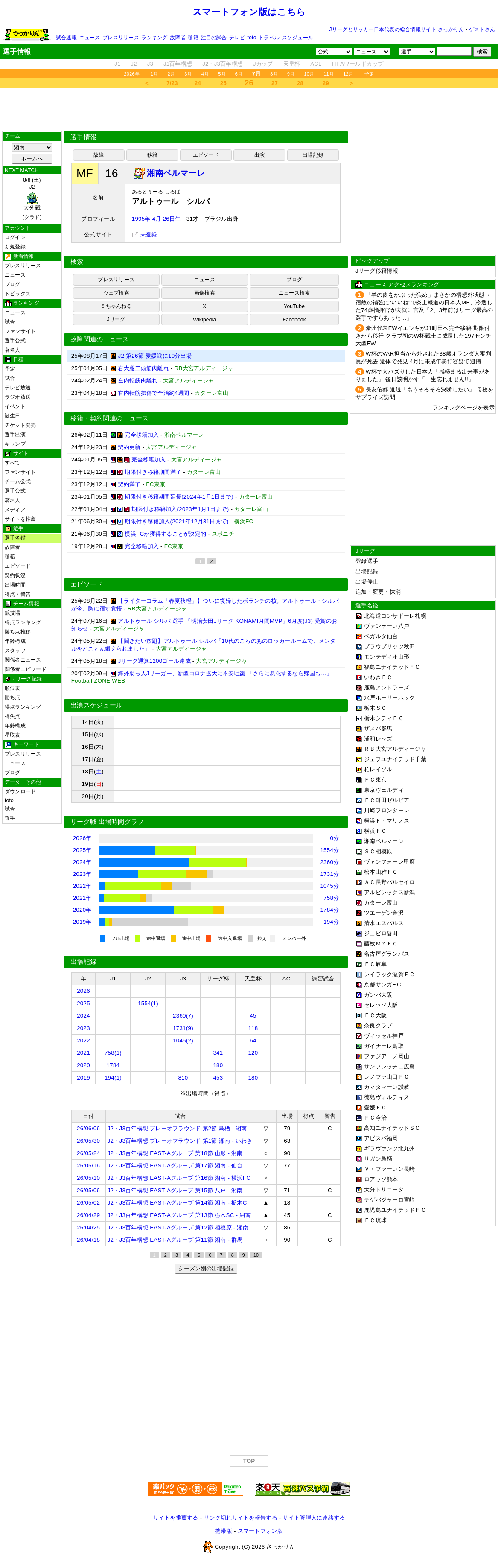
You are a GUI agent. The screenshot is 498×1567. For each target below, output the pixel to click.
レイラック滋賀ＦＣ (389, 974)
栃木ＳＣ (375, 708)
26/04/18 (88, 1240)
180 (218, 1065)
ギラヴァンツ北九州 (389, 1148)
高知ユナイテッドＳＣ (392, 1128)
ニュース (89, 38)
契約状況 (15, 575)
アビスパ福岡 (381, 1138)
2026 (83, 991)
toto (252, 38)
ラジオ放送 (18, 397)
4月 (205, 73)
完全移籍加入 (142, 435)
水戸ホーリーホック (389, 697)
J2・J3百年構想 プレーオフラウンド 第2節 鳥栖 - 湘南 (177, 1128)
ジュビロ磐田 (381, 933)
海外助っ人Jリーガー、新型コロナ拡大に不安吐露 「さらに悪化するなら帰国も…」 (225, 673)
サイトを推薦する (175, 1517)
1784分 (329, 910)
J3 (150, 64)
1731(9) (183, 1028)
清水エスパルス (384, 923)
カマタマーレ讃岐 (386, 1087)
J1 (117, 64)
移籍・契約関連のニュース (109, 418)
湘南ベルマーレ (384, 841)
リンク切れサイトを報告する (240, 1517)
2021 (83, 1053)
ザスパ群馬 (378, 728)
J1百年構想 (177, 64)
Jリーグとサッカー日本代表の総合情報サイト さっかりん (396, 29)
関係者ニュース (23, 660)
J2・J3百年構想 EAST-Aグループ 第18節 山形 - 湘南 (175, 1153)
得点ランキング (23, 622)
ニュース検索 (294, 293)
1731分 (329, 874)
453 (218, 1077)
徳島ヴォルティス (386, 1097)
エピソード (18, 566)
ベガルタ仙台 (381, 636)
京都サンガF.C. (383, 984)
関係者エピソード (26, 669)
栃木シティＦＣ (384, 718)
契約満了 (129, 484)
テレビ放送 (18, 388)
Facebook (294, 320)
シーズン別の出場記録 (206, 1268)
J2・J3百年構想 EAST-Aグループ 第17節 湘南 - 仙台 (175, 1165)
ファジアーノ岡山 (386, 1056)
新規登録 (15, 247)
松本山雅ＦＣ (381, 872)
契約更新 (129, 447)
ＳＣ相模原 (378, 851)
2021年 (82, 898)
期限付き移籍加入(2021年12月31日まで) (176, 521)
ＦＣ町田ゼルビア (386, 800)
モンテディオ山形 (386, 657)
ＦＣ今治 (375, 1118)
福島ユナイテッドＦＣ (392, 667)
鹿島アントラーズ (386, 687)
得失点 (12, 716)
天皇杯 (291, 64)
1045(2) (183, 1040)
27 (274, 83)
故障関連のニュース (99, 339)
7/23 (172, 83)
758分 (331, 898)
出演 (259, 155)
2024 (83, 1016)
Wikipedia (204, 320)
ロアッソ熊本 (381, 1179)
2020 (83, 1065)
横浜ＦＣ (375, 831)
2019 (83, 1077)
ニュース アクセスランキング (401, 284)
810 (183, 1077)
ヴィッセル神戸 (384, 1036)
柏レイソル (378, 769)
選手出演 (15, 435)
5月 (222, 73)
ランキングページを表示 (463, 407)
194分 (331, 922)
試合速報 (66, 38)
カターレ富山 (381, 902)
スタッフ (15, 651)
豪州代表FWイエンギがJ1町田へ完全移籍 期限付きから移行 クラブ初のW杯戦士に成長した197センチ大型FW (423, 336)
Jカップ (263, 64)
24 (198, 83)
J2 (134, 64)
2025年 (82, 850)
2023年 (82, 874)
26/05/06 (88, 1190)
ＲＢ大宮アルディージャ (395, 749)
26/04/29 (88, 1215)
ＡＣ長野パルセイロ (389, 882)
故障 (98, 155)
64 (253, 1040)
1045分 (329, 886)
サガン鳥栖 (378, 1159)
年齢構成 (15, 641)
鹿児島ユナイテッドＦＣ (395, 1210)
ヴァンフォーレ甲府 (389, 861)
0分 (334, 838)
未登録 (144, 234)
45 (253, 1016)
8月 (274, 73)
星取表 (12, 735)
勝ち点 (12, 697)
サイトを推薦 (20, 519)
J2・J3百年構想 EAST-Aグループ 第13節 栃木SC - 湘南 (179, 1215)
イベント (15, 406)
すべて (12, 463)
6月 (239, 73)
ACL (315, 64)
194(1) (113, 1077)
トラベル (269, 38)
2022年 (82, 886)
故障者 (178, 38)
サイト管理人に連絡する (313, 1517)
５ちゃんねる (115, 306)
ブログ (12, 284)
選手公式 (15, 341)
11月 (328, 73)
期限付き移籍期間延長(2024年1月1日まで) (179, 496)
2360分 (329, 862)
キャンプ (15, 444)
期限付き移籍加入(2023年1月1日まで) (180, 509)
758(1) (113, 1053)
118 (253, 1028)
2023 (83, 1028)
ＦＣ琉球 (375, 1220)
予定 (369, 73)
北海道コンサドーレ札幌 (395, 616)
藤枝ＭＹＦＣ (381, 943)
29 (326, 83)
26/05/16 (88, 1165)
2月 (171, 73)
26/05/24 (88, 1153)
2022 (83, 1040)
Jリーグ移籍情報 (376, 271)
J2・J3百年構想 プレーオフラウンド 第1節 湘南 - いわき (180, 1141)
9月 (291, 73)
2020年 (82, 910)
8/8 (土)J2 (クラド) (32, 198)
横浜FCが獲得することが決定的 (165, 534)
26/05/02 (88, 1202)
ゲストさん (482, 29)
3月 (188, 73)
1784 (113, 1065)
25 (223, 83)
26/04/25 (88, 1227)
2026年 (132, 73)
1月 (154, 73)
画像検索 (204, 293)
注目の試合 (214, 38)
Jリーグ (116, 319)
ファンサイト (20, 331)
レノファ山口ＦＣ (386, 1077)
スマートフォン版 (260, 1531)
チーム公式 (18, 481)
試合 (10, 322)
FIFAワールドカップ (357, 64)
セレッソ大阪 (381, 1005)
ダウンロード (20, 791)
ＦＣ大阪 (375, 1015)
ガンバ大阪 (378, 995)
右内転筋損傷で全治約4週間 (153, 393)
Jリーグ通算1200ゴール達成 (154, 661)
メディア (15, 510)
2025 (83, 1003)
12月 (348, 73)
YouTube (294, 306)
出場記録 (313, 155)
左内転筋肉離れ (137, 380)
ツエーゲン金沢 (384, 913)
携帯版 (223, 1531)
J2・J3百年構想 (222, 64)
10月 (309, 73)
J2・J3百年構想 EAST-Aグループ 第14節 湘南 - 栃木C (177, 1202)
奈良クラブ (378, 1025)
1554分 (329, 850)
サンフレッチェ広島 (389, 1066)
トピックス (18, 294)
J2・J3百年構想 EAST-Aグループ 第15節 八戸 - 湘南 (175, 1190)
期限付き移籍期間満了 (153, 472)
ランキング (154, 38)
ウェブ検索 (116, 293)
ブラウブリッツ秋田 (389, 646)
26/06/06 (88, 1128)
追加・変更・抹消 (378, 592)
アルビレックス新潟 (389, 892)
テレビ (237, 38)
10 (256, 1255)
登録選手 (366, 561)
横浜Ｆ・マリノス (386, 820)
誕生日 (12, 416)
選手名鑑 (15, 538)
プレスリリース (120, 38)
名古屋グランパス (386, 954)
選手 (10, 818)
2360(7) (183, 1016)
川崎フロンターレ (386, 810)
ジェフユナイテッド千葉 (395, 759)
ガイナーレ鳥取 (384, 1046)
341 (218, 1053)
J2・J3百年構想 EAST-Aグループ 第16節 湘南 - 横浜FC (179, 1178)
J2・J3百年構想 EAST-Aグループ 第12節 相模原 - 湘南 (178, 1227)
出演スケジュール (96, 705)
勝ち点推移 (18, 632)
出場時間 (15, 585)
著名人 (12, 350)
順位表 (12, 688)
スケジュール (297, 38)
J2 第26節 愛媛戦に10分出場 (155, 356)
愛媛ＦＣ (375, 1107)
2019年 (82, 922)
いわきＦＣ (378, 677)
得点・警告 (18, 594)
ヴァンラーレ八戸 (386, 626)
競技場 (12, 613)
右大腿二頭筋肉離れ (143, 368)
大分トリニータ (384, 1189)
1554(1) (148, 1003)
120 (253, 1053)
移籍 (193, 38)
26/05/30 (88, 1141)
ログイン (15, 237)
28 (300, 83)
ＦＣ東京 (375, 779)
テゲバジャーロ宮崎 (389, 1199)
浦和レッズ (378, 738)
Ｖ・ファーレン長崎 (389, 1169)
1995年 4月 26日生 (156, 219)
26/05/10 (88, 1178)
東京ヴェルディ (384, 790)
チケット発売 (20, 425)
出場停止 (366, 581)
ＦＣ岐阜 (375, 964)
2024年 (82, 862)
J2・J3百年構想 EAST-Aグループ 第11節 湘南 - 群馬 (175, 1240)
